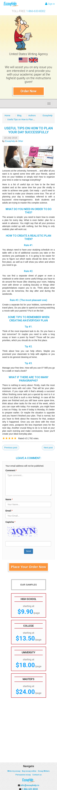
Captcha (10, 522)
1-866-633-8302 (35, 11)
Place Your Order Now (28, 567)
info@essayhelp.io (30, 785)
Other (20, 141)
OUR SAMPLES (28, 584)
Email (9, 510)
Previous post (10, 447)
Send (28, 551)
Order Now (28, 91)
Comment (11, 470)
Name (9, 499)
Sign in (50, 3)
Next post (48, 447)
